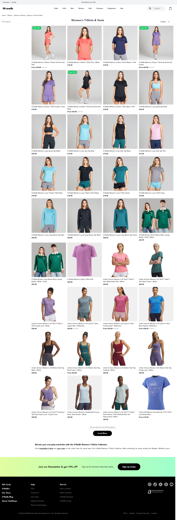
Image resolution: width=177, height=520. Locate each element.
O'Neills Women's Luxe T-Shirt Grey (152, 193)
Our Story (6, 493)
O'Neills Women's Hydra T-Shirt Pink (80, 279)
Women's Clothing (19, 15)
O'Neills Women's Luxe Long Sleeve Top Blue (48, 235)
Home (4, 15)
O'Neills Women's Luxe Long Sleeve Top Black (84, 235)
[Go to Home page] (8, 8)
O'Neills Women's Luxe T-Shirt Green (116, 193)
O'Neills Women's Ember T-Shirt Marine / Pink (119, 62)
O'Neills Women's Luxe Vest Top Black (117, 151)
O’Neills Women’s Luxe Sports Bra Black (46, 151)
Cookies (154, 513)
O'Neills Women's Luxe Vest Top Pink (152, 151)
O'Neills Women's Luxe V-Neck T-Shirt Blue (47, 193)
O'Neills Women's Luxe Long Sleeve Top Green (120, 235)
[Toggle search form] (156, 8)
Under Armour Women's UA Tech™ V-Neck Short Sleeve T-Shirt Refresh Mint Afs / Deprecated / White (118, 414)
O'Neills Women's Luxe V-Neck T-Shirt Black (83, 193)
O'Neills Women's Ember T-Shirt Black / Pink (119, 107)
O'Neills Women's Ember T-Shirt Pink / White (83, 62)
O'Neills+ (6, 489)
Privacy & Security (143, 513)
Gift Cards (6, 484)
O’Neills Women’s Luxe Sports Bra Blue (153, 107)
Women (10, 15)
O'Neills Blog (7, 497)
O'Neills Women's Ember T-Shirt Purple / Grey (48, 107)
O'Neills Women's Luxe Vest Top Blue (80, 151)
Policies (132, 513)
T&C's (125, 513)
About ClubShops (9, 501)
